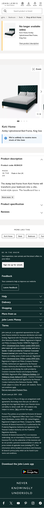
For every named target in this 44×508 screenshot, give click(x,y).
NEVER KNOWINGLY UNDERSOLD (22, 488)
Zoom (36, 69)
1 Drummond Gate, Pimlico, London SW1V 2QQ (23, 346)
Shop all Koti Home (33, 17)
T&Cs (17, 409)
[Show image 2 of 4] (41, 91)
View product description (29, 43)
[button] (40, 4)
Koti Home (8, 236)
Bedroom (11, 17)
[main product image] (11, 35)
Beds (21, 17)
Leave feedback (10, 287)
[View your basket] (35, 4)
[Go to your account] (28, 4)
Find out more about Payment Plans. (14, 390)
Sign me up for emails (12, 265)
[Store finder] (22, 4)
